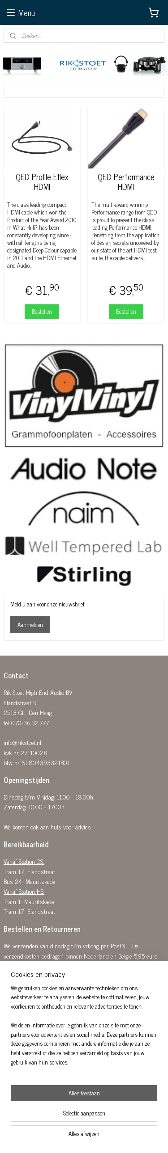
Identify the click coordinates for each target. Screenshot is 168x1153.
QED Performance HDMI (126, 181)
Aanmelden (30, 624)
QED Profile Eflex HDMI (42, 181)
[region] (84, 1029)
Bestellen (42, 311)
